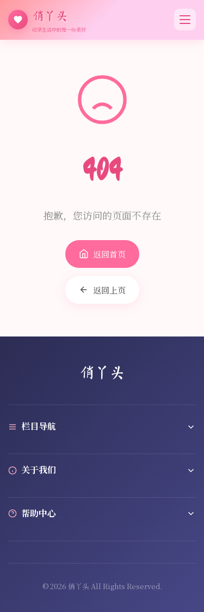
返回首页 (102, 254)
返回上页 (102, 290)
